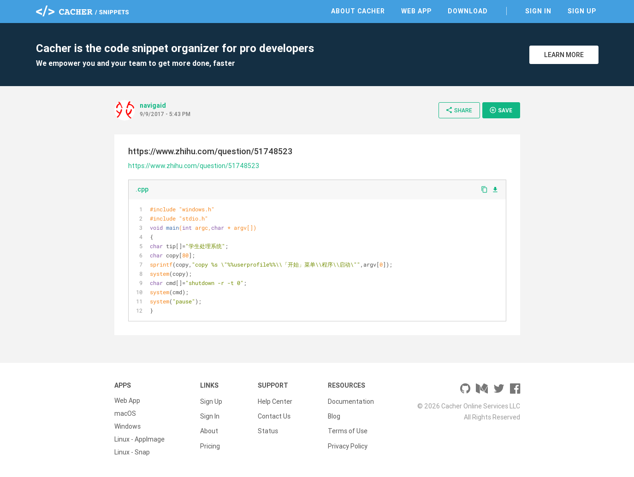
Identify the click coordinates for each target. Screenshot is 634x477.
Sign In (538, 11)
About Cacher (358, 11)
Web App (416, 11)
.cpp (142, 189)
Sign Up (582, 11)
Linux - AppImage (139, 439)
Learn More (564, 55)
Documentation (351, 400)
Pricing (210, 439)
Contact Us (274, 413)
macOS (125, 413)
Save (500, 110)
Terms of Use (347, 426)
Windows (127, 426)
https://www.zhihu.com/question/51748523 (193, 166)
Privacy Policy (347, 439)
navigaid (153, 105)
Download (468, 11)
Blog (334, 413)
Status (268, 426)
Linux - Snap (132, 452)
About (209, 426)
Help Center (275, 400)
